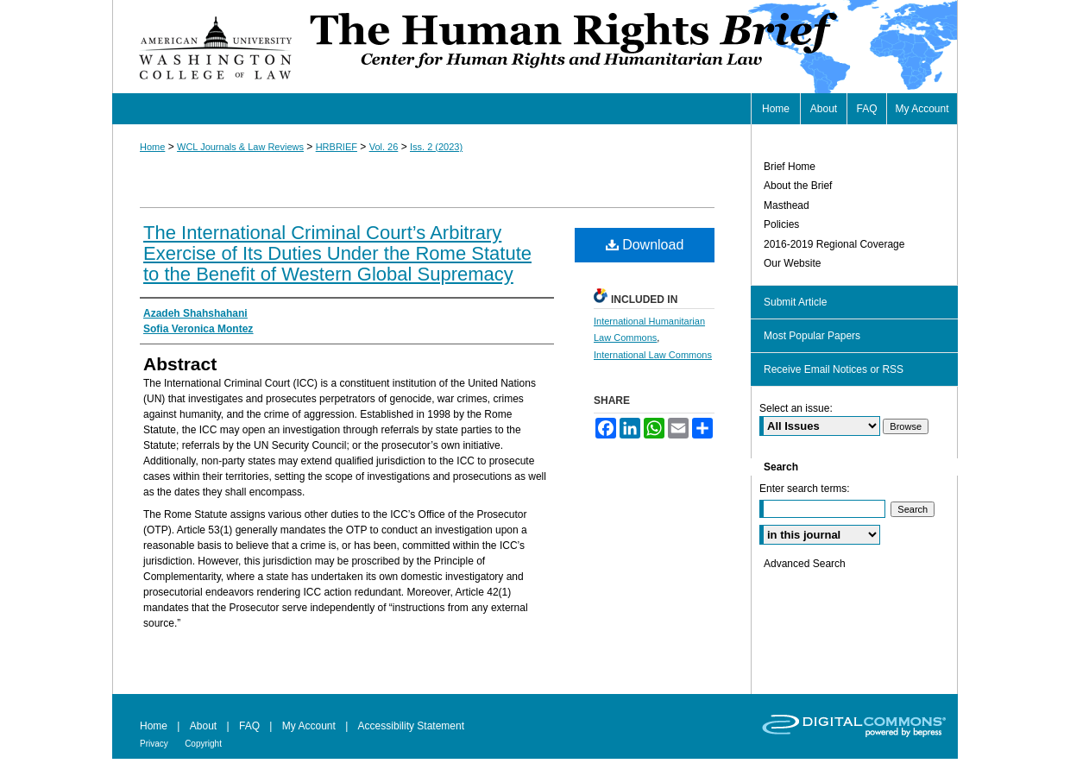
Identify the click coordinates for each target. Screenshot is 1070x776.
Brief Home (789, 167)
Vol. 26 (384, 147)
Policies (781, 224)
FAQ (249, 726)
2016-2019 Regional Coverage (834, 244)
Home (152, 147)
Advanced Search (805, 564)
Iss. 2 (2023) (436, 147)
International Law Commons (653, 355)
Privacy (154, 743)
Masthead (786, 205)
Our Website (792, 263)
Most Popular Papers (812, 336)
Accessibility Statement (411, 726)
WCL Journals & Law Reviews (240, 147)
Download (645, 244)
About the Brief (798, 186)
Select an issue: (796, 408)
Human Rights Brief (631, 46)
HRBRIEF (336, 147)
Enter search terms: (804, 489)
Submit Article (795, 302)
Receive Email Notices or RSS (833, 369)
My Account (309, 726)
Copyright (203, 743)
